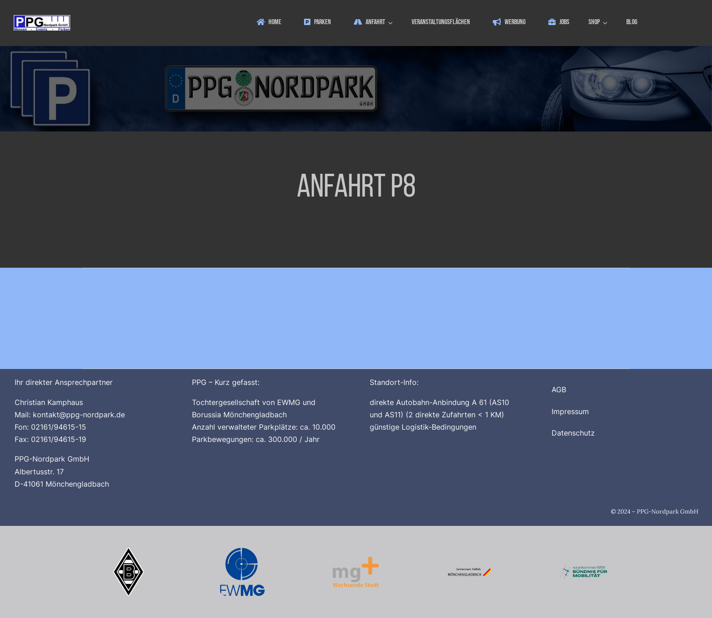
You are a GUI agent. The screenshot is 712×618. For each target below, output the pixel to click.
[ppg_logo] (42, 18)
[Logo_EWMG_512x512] (242, 551)
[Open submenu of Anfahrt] (391, 22)
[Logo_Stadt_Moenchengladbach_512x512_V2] (470, 551)
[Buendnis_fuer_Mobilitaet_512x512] (583, 551)
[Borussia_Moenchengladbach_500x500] (128, 551)
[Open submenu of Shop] (606, 22)
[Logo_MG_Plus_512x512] (356, 551)
